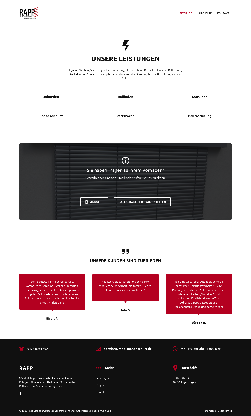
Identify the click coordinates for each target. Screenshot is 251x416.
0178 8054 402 (37, 349)
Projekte (205, 13)
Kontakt (223, 13)
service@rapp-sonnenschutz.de (128, 349)
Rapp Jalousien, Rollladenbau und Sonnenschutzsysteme (59, 410)
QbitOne (106, 410)
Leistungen (186, 13)
